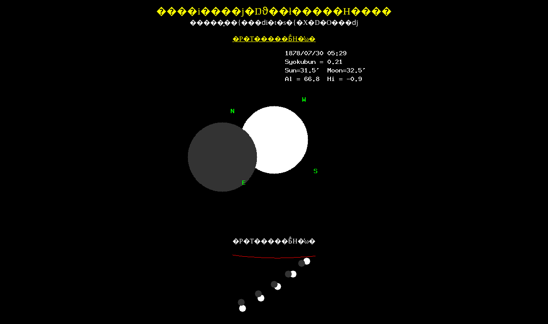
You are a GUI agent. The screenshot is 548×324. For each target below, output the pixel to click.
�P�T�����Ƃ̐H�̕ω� (274, 38)
